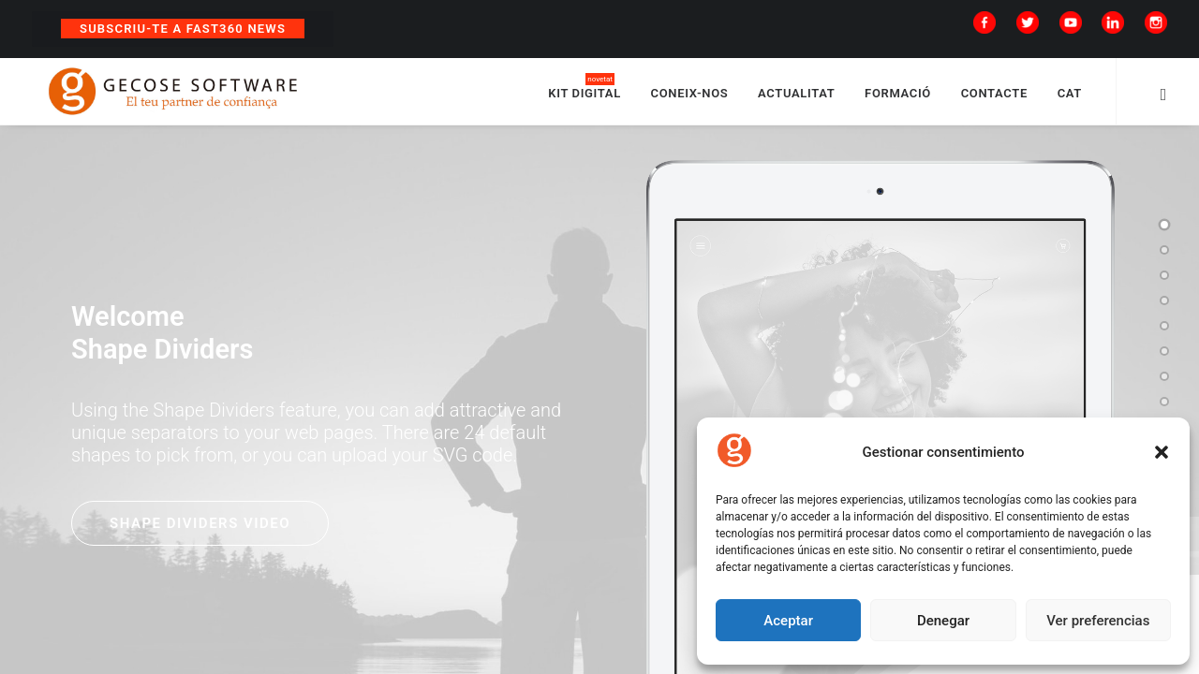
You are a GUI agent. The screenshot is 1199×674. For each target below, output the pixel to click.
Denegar (943, 620)
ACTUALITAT (796, 96)
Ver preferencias (1097, 620)
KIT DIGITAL (584, 96)
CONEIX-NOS (690, 96)
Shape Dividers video (200, 529)
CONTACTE (994, 96)
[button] (1161, 452)
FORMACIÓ (898, 96)
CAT (1070, 96)
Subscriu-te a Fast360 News (183, 29)
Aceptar (788, 620)
